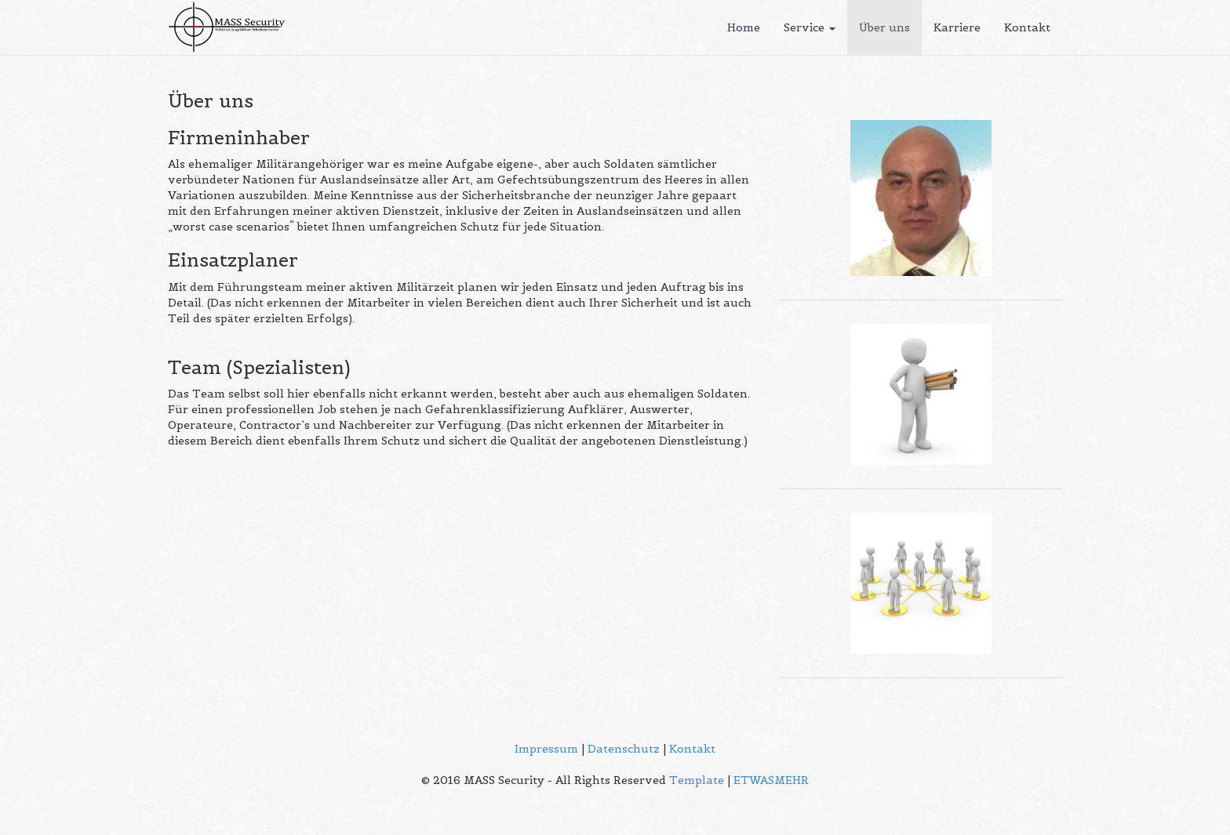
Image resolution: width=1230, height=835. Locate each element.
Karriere (957, 27)
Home (743, 27)
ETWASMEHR (771, 780)
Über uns (884, 27)
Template (696, 780)
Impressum (546, 749)
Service (809, 27)
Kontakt (1027, 27)
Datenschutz (624, 749)
